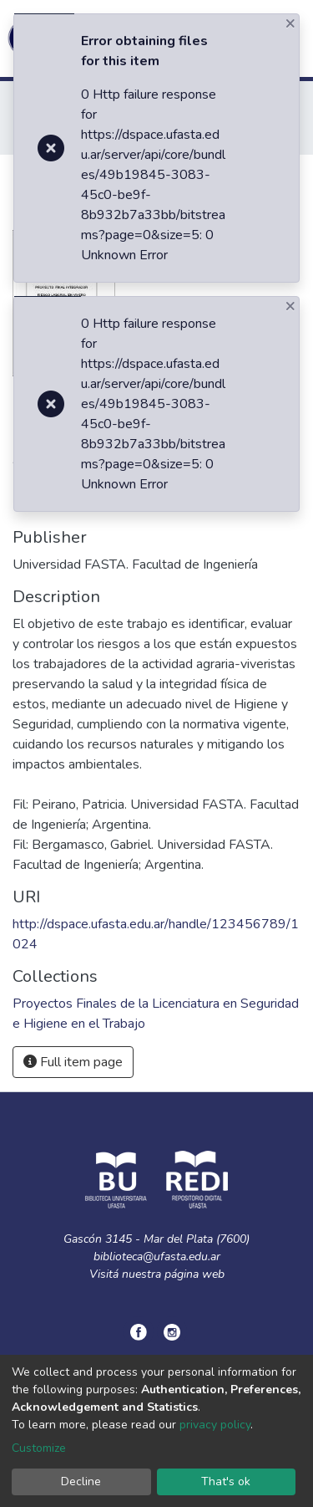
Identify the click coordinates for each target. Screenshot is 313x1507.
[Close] (292, 23)
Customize (39, 1448)
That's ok (225, 1481)
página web (194, 1274)
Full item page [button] (73, 1062)
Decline (81, 1481)
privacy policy (214, 1425)
